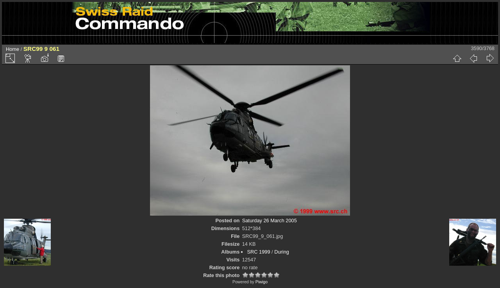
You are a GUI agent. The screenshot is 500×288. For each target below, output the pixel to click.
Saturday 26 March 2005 (269, 220)
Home (12, 49)
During (281, 252)
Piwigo (261, 281)
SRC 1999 (258, 252)
